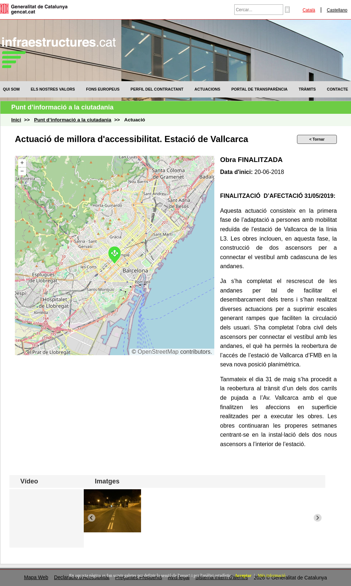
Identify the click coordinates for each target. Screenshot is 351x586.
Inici (16, 119)
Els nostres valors (53, 89)
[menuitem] (11, 89)
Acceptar (243, 575)
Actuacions (207, 89)
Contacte (337, 89)
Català (308, 10)
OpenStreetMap (158, 352)
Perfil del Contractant (157, 89)
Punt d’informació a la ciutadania (72, 119)
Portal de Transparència (259, 89)
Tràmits (307, 89)
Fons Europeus (102, 89)
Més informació (271, 575)
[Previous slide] (91, 517)
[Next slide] (317, 517)
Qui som (11, 89)
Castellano (337, 10)
